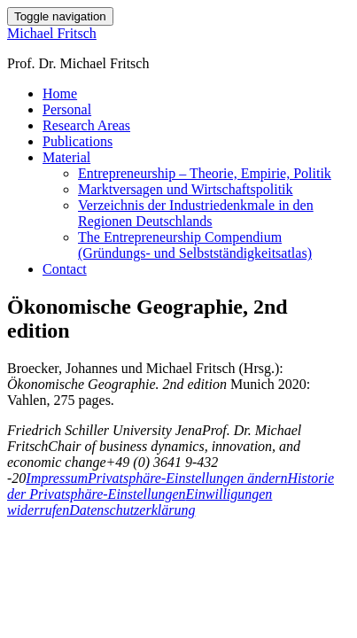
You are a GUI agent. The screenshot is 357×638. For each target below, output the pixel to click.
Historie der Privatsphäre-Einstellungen (170, 486)
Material (66, 157)
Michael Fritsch (52, 33)
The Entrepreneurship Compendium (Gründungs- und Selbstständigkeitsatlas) (195, 245)
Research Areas (86, 125)
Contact (65, 268)
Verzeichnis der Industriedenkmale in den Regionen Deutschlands (196, 213)
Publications (78, 141)
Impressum (57, 478)
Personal (67, 109)
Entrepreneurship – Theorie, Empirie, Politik (204, 173)
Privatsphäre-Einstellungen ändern (188, 478)
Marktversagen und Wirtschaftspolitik (185, 189)
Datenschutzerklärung (132, 509)
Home (60, 93)
